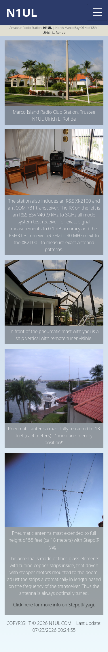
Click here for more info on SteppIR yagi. (54, 604)
